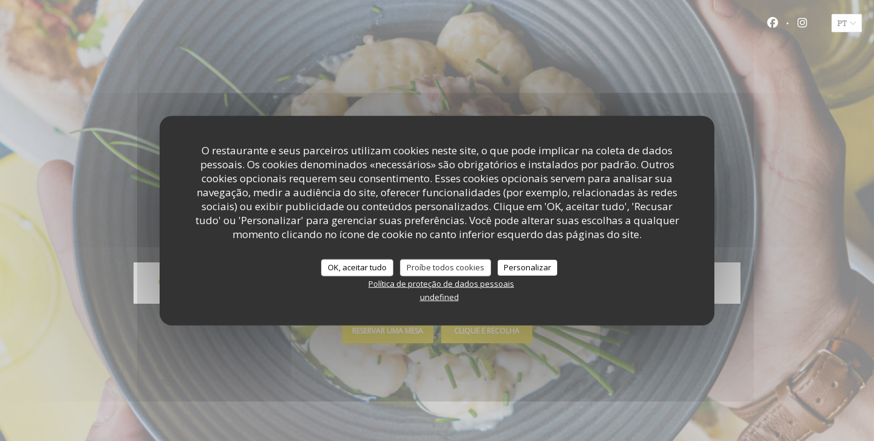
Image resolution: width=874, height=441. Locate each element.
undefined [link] (439, 296)
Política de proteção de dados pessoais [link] (441, 283)
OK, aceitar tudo (357, 267)
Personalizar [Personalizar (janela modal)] (527, 267)
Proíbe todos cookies (445, 267)
